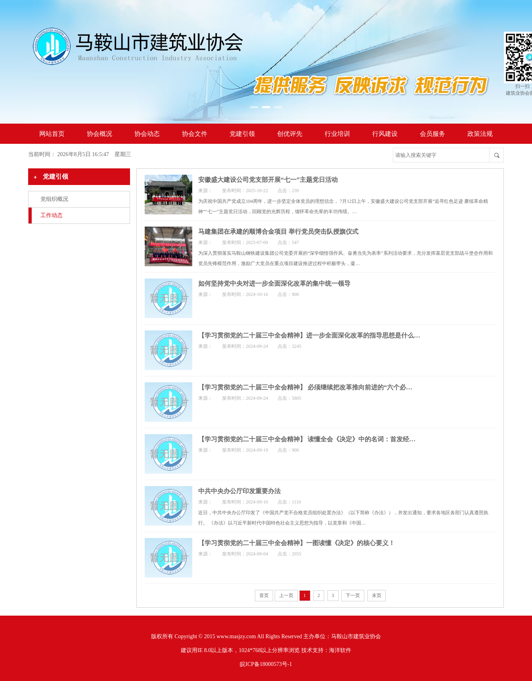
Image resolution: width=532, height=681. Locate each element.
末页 (376, 595)
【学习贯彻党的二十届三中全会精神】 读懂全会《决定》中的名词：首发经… (306, 439)
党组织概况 (54, 199)
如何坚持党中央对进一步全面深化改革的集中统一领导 (274, 283)
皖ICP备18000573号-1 (266, 664)
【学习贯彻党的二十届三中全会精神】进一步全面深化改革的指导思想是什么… (309, 335)
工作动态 (51, 215)
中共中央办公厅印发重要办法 (239, 491)
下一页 (353, 595)
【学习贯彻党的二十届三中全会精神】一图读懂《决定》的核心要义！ (296, 543)
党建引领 (55, 176)
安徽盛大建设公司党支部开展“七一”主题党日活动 (268, 179)
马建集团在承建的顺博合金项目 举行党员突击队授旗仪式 (278, 231)
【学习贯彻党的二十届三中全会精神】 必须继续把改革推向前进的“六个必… (305, 387)
